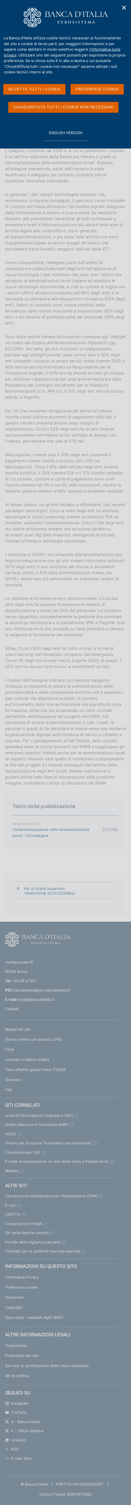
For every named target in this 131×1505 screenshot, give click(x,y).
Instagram (17, 1403)
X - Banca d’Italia (22, 1421)
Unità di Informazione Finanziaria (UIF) (39, 1115)
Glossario (13, 1079)
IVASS (10, 1134)
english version (65, 135)
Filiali (9, 1049)
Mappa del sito (18, 1029)
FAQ (8, 1089)
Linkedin (15, 1440)
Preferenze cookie (21, 1287)
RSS (12, 1449)
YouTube (16, 1412)
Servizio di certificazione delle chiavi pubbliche (47, 1365)
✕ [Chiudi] (124, 8)
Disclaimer (14, 1297)
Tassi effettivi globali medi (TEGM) (35, 1069)
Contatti (12, 1008)
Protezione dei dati (22, 1355)
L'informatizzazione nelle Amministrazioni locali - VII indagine (51, 832)
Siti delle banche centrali (27, 1232)
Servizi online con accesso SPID (33, 1039)
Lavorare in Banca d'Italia (27, 1059)
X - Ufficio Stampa (24, 1430)
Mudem (11, 1170)
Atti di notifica (17, 1375)
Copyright (14, 1307)
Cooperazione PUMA (23, 1223)
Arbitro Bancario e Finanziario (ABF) (37, 1124)
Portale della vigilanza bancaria (32, 1242)
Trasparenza (16, 1345)
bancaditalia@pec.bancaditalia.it (42, 990)
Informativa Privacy (22, 1277)
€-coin (11, 1205)
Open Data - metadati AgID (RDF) (34, 1317)
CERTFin (13, 1214)
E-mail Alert (18, 1458)
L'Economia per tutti (22, 1152)
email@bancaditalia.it (36, 999)
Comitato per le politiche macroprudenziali (43, 1251)
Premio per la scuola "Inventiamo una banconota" (48, 1143)
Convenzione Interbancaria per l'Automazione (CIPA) (51, 1196)
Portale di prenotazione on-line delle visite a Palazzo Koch (57, 1161)
